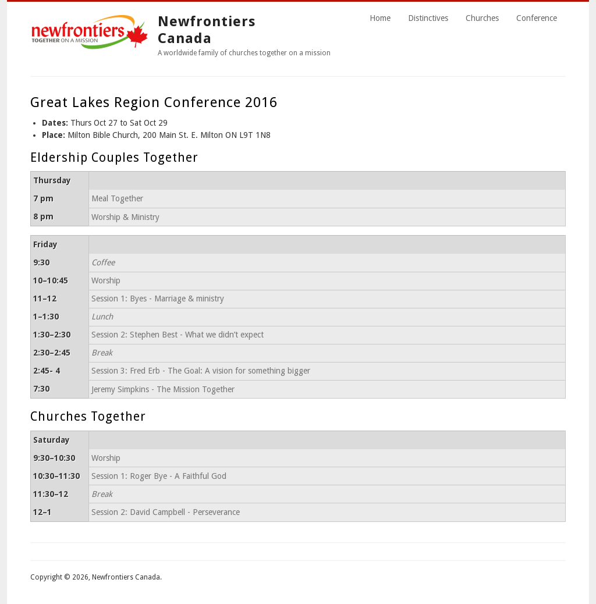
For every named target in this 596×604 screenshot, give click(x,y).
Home (380, 18)
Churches (482, 18)
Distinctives (428, 18)
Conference (536, 18)
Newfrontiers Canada (207, 30)
